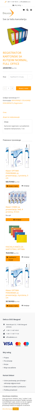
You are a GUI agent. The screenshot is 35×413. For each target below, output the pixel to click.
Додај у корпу (23, 88)
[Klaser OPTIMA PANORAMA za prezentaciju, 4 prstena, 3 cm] (17, 275)
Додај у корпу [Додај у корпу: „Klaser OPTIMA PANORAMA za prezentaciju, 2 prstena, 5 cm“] (13, 186)
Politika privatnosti (10, 390)
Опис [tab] (5, 112)
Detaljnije (26, 186)
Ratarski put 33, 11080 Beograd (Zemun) (16, 326)
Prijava (6, 358)
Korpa (6, 364)
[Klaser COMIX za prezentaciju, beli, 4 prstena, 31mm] (17, 197)
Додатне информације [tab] (11, 117)
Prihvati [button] (16, 409)
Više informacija (7, 409)
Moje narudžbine (10, 368)
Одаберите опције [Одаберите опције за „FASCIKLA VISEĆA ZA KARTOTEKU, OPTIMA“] (12, 258)
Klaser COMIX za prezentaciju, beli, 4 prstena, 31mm (14, 209)
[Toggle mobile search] (27, 10)
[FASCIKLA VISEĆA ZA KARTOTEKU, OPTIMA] (17, 234)
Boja (4, 77)
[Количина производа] (8, 88)
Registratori (18, 103)
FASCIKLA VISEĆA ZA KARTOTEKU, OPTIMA (15, 248)
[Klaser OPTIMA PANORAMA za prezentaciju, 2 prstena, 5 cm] (17, 156)
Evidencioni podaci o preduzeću (15, 387)
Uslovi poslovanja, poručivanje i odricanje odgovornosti (15, 382)
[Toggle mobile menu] (31, 10)
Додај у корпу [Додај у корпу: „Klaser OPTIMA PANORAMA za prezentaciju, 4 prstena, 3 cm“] (13, 306)
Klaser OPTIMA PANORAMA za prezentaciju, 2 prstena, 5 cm (17, 174)
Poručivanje (8, 361)
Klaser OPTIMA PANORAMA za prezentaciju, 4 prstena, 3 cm (17, 294)
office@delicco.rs (25, 2)
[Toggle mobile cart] (24, 10)
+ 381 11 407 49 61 (12, 2)
